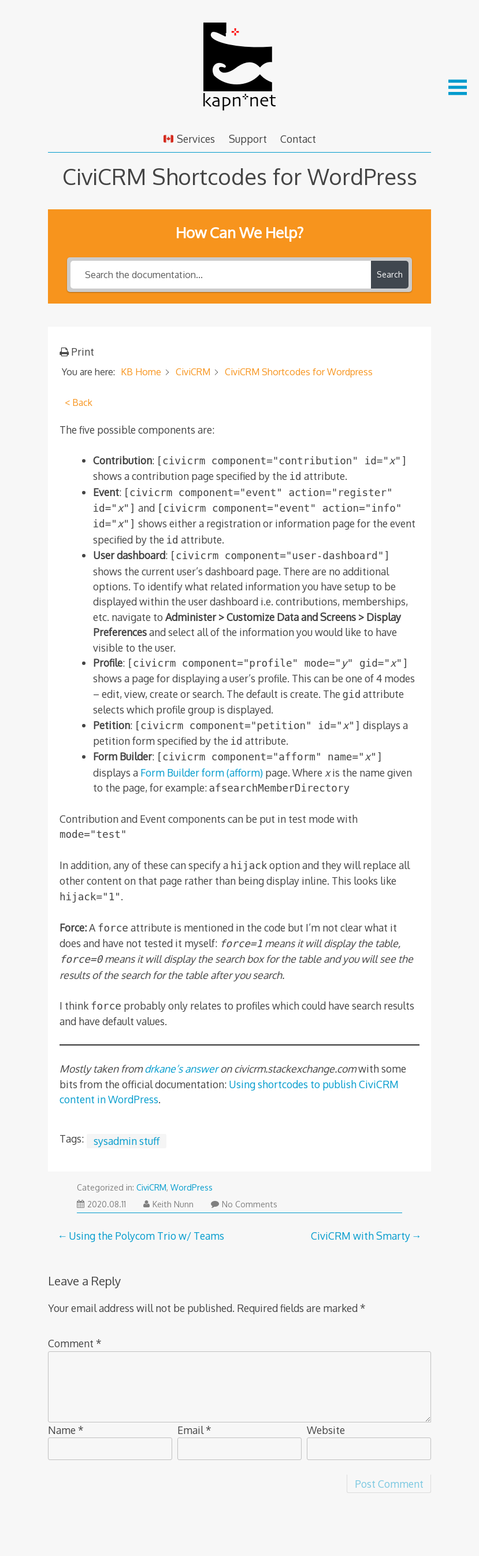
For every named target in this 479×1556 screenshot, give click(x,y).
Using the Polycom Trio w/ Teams (146, 1235)
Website (326, 1430)
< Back (78, 402)
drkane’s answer (181, 1068)
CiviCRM (151, 1187)
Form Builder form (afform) (201, 772)
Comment (75, 1343)
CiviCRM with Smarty (360, 1235)
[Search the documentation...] (220, 275)
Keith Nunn (168, 1204)
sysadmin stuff (126, 1140)
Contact (298, 138)
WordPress (191, 1187)
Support (248, 138)
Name (66, 1430)
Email (194, 1430)
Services (189, 138)
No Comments (244, 1204)
